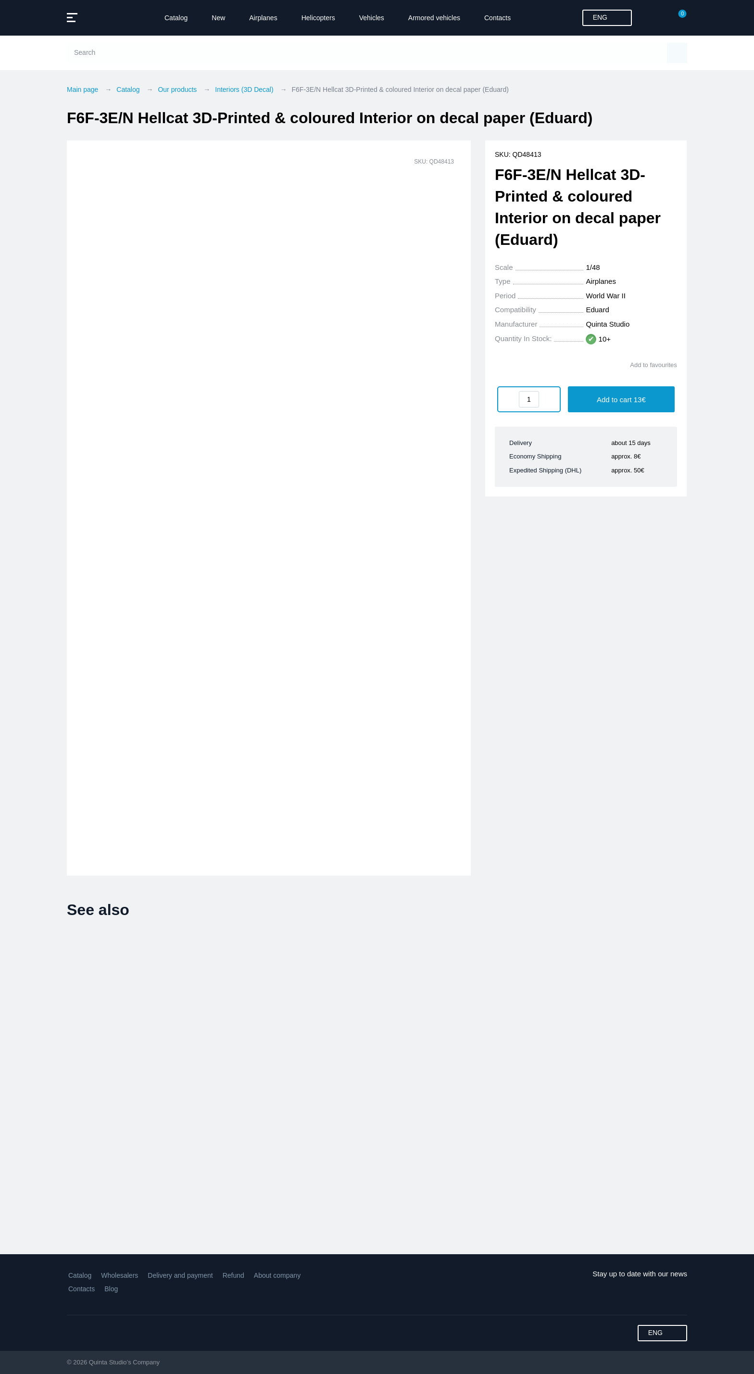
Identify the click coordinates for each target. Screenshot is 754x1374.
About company (277, 1275)
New (218, 18)
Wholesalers (119, 1275)
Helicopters (318, 18)
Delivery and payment (180, 1275)
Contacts (497, 18)
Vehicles (371, 18)
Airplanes (263, 18)
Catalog (176, 18)
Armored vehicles (434, 18)
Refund (233, 1275)
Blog (111, 1289)
